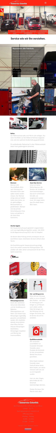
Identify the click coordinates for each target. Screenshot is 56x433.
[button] (2, 10)
